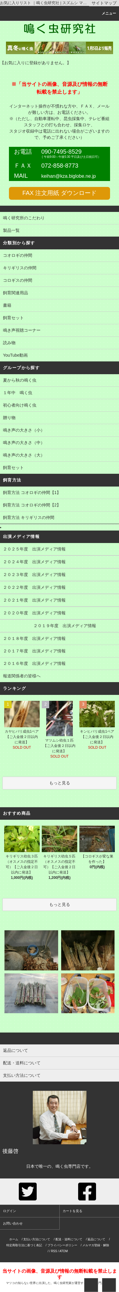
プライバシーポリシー (62, 1245)
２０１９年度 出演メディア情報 (59, 626)
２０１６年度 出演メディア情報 (59, 664)
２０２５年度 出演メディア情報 (59, 549)
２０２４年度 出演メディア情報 (59, 562)
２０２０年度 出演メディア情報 (59, 613)
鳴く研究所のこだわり (59, 218)
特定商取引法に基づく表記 (24, 1245)
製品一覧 (59, 231)
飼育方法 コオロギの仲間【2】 (59, 505)
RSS (54, 1251)
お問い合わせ (13, 1223)
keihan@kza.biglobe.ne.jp (68, 176)
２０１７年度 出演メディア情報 (59, 651)
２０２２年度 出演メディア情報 (59, 587)
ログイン (9, 1211)
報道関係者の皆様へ (59, 676)
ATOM (63, 1251)
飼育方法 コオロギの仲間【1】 (59, 493)
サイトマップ (104, 3)
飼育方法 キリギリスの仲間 (59, 518)
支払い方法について (36, 1239)
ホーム (13, 1239)
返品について (96, 1239)
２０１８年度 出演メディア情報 (59, 639)
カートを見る (72, 1211)
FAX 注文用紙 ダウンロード (59, 193)
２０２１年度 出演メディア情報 (59, 600)
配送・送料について (68, 1239)
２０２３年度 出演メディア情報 (59, 575)
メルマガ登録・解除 (95, 1245)
